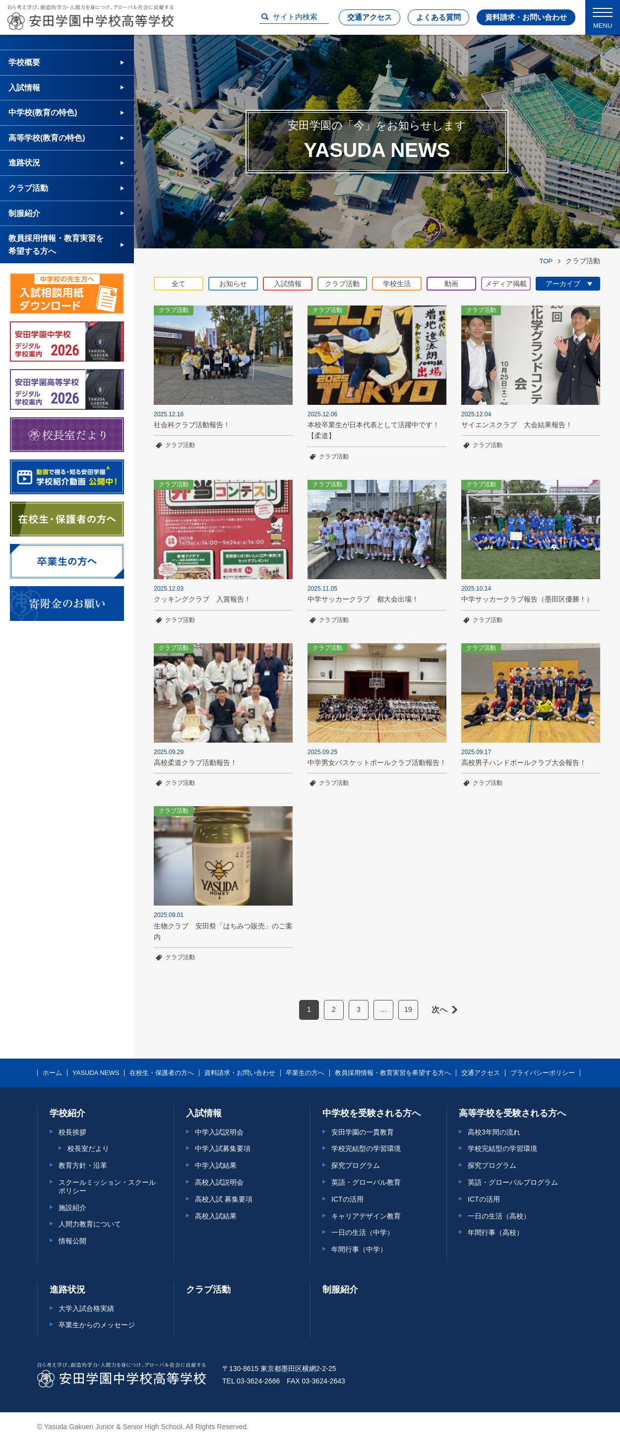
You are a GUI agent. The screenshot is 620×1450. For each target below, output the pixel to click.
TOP (546, 261)
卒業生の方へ (305, 1072)
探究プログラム (355, 1165)
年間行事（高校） (495, 1232)
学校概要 (24, 62)
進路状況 (24, 162)
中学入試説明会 (219, 1132)
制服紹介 (24, 213)
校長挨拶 (72, 1132)
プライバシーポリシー (542, 1072)
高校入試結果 (216, 1216)
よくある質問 (438, 17)
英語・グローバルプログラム (513, 1182)
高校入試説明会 (219, 1182)
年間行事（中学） (359, 1249)
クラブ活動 (180, 445)
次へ (439, 1009)
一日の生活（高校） (499, 1216)
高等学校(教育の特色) (46, 138)
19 (408, 1009)
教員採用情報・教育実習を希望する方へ (56, 244)
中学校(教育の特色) (42, 112)
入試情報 (24, 87)
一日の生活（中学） (362, 1232)
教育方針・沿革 (83, 1165)
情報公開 (72, 1241)
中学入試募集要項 (222, 1148)
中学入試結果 (216, 1165)
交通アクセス (369, 17)
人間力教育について (90, 1224)
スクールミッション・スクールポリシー (107, 1186)
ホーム (52, 1072)
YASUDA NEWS (95, 1072)
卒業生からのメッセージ (97, 1325)
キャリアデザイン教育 (366, 1216)
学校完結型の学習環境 (366, 1148)
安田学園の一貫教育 (362, 1132)
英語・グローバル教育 (366, 1182)
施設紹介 (72, 1208)
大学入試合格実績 (86, 1308)
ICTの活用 (347, 1199)
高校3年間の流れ (494, 1132)
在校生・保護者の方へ (161, 1072)
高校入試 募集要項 (223, 1199)
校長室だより (88, 1148)
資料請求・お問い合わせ (526, 17)
